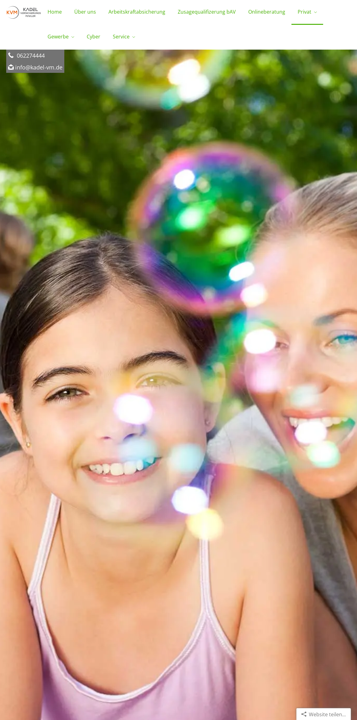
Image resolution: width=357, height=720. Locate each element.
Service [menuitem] (121, 36)
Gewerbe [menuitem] (58, 36)
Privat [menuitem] (304, 11)
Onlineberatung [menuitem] (266, 11)
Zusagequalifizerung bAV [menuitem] (207, 11)
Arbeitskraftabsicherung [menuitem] (136, 11)
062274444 (30, 55)
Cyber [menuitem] (93, 36)
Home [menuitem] (55, 11)
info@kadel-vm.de (38, 67)
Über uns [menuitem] (85, 11)
